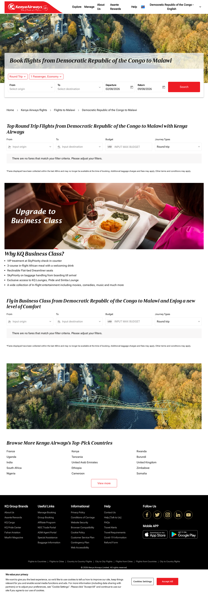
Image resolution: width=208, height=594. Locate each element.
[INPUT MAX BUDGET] (131, 146)
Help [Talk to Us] (112, 517)
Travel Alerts (110, 527)
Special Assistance (47, 537)
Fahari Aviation (12, 532)
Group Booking (46, 517)
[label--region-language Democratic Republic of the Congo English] (171, 7)
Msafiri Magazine (13, 537)
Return (141, 85)
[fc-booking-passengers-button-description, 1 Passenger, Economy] (44, 77)
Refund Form (111, 542)
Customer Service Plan (82, 537)
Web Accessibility (80, 547)
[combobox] (30, 89)
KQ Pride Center (12, 527)
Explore (76, 6)
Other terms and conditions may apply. (173, 171)
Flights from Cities (124, 561)
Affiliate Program (47, 522)
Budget (109, 139)
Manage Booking (47, 512)
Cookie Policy (78, 532)
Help (134, 6)
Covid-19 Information (115, 537)
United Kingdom (146, 462)
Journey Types (162, 139)
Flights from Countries (146, 561)
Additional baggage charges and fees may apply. (133, 171)
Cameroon (78, 473)
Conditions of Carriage (83, 517)
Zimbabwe (143, 468)
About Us (100, 7)
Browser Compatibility (82, 527)
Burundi (141, 456)
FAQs (107, 522)
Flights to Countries (37, 561)
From (12, 85)
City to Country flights (170, 561)
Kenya (75, 451)
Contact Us (110, 512)
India (10, 462)
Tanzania (77, 456)
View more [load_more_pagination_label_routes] (104, 483)
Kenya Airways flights (34, 110)
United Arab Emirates (85, 462)
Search (184, 87)
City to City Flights (103, 561)
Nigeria (11, 473)
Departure (111, 85)
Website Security (79, 522)
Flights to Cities (56, 561)
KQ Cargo (9, 522)
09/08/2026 (145, 89)
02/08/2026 (113, 89)
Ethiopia (77, 468)
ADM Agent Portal (47, 532)
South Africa (14, 468)
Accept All (167, 581)
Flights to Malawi (64, 110)
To (59, 85)
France (11, 451)
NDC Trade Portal (47, 527)
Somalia (142, 473)
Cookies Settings (142, 581)
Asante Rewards (115, 7)
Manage (89, 6)
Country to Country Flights (79, 561)
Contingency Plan (80, 542)
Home (10, 110)
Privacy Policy (78, 512)
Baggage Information (49, 542)
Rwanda (142, 451)
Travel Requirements (115, 532)
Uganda (11, 456)
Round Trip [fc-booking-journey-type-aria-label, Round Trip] (16, 76)
